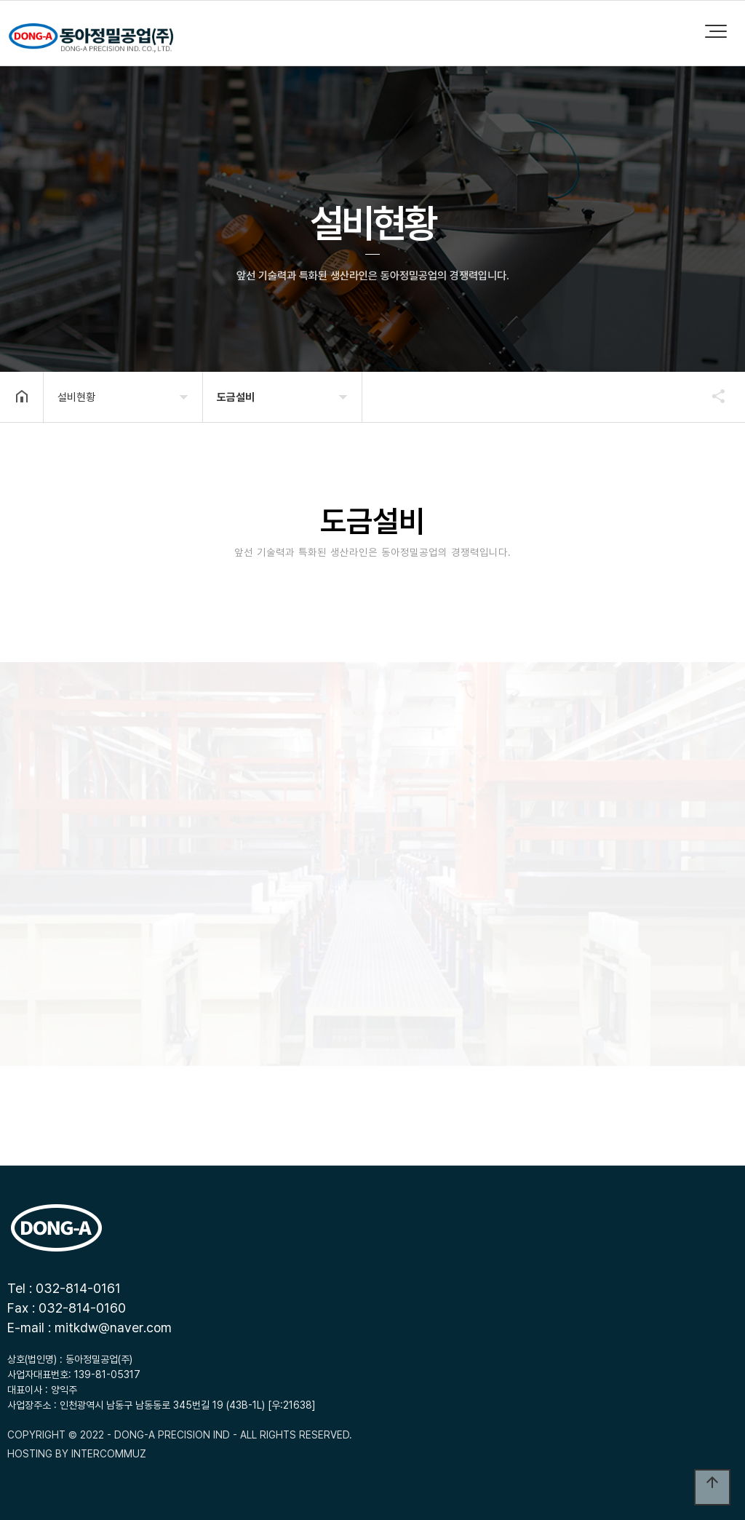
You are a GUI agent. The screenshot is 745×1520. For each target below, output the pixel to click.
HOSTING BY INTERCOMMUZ (76, 1454)
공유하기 (711, 395)
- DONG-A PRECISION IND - (172, 1435)
